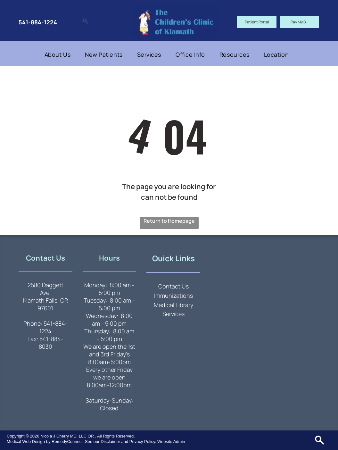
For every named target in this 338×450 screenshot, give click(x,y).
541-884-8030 (51, 342)
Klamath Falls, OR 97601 (45, 304)
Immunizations (173, 295)
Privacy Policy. (142, 441)
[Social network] (85, 22)
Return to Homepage (169, 220)
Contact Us (173, 286)
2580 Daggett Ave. (45, 288)
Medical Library (173, 305)
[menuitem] (60, 54)
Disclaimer (110, 441)
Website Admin (171, 441)
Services (173, 314)
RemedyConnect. (68, 441)
